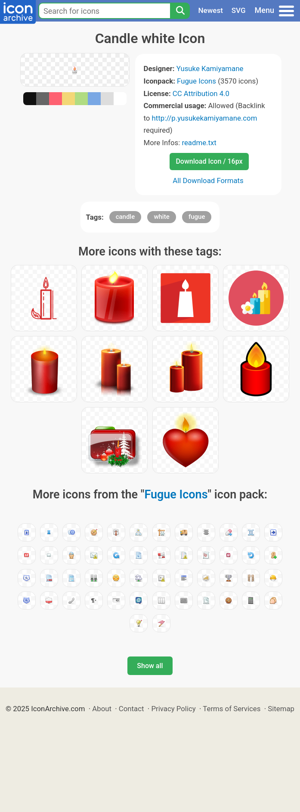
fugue (197, 217)
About (101, 708)
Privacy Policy (173, 708)
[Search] (180, 11)
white (161, 217)
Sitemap (281, 708)
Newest (210, 10)
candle (125, 217)
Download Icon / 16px (209, 161)
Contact (131, 708)
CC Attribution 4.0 (201, 93)
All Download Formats (208, 180)
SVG (239, 10)
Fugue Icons (196, 81)
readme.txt (199, 142)
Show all (150, 666)
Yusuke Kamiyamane (210, 68)
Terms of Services (231, 708)
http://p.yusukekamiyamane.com (204, 118)
